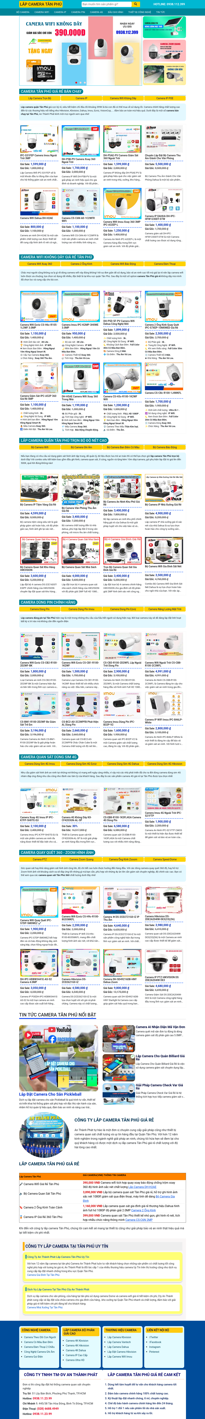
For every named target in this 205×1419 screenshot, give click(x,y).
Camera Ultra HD (75, 1360)
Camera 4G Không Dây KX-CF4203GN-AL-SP (76, 819)
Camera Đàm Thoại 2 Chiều (39, 1347)
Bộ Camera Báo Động (165, 447)
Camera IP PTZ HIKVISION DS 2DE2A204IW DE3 (161, 979)
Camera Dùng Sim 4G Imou (40, 763)
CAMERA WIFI (41, 12)
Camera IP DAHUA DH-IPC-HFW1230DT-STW (160, 217)
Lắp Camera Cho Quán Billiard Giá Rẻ (160, 1057)
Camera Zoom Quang (81, 859)
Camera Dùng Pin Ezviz (123, 609)
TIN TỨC (160, 12)
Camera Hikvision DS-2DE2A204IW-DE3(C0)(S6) (160, 918)
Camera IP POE (164, 98)
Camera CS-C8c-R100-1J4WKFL (163, 392)
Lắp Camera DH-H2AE (142, 1187)
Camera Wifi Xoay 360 (39, 263)
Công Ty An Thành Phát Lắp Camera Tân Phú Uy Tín (58, 1257)
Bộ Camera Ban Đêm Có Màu (123, 447)
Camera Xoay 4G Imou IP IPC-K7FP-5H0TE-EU (37, 819)
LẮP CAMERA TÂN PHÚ (41, 4)
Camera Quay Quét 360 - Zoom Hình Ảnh (57, 852)
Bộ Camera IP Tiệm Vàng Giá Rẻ (38, 504)
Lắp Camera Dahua (118, 1347)
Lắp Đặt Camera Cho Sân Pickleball (50, 1094)
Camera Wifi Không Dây (123, 98)
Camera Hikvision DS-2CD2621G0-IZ (74, 981)
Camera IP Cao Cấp (77, 1355)
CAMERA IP (60, 12)
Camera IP (81, 98)
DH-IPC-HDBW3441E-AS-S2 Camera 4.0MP (36, 981)
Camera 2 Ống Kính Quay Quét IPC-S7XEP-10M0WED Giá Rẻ (162, 326)
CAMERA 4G (96, 12)
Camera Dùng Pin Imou (81, 609)
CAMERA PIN (78, 12)
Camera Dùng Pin (40, 609)
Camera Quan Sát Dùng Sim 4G (49, 757)
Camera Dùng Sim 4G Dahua (123, 763)
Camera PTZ (40, 859)
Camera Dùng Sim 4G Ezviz (81, 763)
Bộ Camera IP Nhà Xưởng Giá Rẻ (163, 504)
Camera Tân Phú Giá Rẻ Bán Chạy (51, 91)
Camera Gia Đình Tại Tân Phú (43, 1274)
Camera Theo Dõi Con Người (40, 1337)
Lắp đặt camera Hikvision (121, 1351)
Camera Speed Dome (165, 859)
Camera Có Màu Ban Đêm (38, 1342)
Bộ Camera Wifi (39, 447)
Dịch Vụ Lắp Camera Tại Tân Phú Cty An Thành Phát (58, 1289)
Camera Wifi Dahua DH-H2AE (36, 218)
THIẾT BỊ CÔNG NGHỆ (139, 12)
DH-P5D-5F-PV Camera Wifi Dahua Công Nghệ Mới (119, 322)
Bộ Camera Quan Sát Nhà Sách (79, 567)
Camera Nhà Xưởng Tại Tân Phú (45, 1307)
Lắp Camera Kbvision (119, 1337)
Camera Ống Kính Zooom (123, 859)
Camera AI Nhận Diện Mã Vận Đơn (160, 1027)
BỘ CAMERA (23, 12)
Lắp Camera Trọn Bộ (40, 98)
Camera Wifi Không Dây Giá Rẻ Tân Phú (56, 257)
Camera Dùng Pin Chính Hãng (48, 602)
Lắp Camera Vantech (119, 1342)
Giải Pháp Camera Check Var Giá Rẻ (159, 1086)
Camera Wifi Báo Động (123, 263)
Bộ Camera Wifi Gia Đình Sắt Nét (163, 566)
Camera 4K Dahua (76, 1350)
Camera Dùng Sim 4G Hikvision (165, 763)
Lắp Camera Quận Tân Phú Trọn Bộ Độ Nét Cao (64, 440)
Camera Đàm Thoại (165, 263)
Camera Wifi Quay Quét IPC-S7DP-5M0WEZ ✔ (36, 922)
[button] (76, 82)
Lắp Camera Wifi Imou (119, 1356)
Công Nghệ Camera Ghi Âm (39, 1351)
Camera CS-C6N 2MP (139, 1220)
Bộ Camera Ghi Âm (81, 447)
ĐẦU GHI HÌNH (115, 12)
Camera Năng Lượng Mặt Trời (165, 609)
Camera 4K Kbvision (77, 1340)
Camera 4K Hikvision (77, 1345)
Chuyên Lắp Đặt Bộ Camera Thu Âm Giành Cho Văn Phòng (162, 157)
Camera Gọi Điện (33, 1356)
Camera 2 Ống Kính (81, 263)
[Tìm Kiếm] (107, 4)
